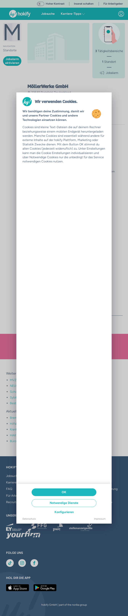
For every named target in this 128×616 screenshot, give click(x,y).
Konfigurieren (64, 512)
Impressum (100, 518)
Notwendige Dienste (64, 503)
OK (64, 492)
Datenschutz (29, 518)
